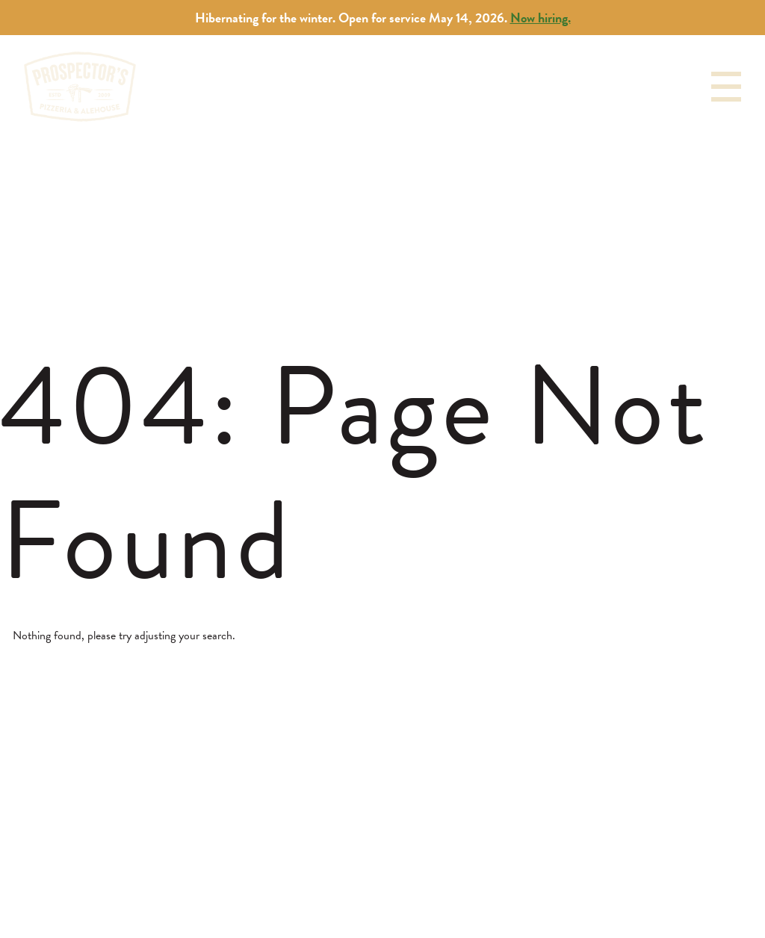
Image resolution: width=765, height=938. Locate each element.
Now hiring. (540, 17)
